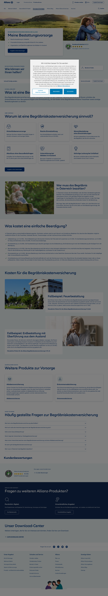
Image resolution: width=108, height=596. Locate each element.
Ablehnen (56, 91)
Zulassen (70, 91)
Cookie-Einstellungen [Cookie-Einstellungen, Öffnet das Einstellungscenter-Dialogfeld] (40, 91)
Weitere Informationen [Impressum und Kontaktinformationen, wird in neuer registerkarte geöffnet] (64, 86)
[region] (54, 78)
